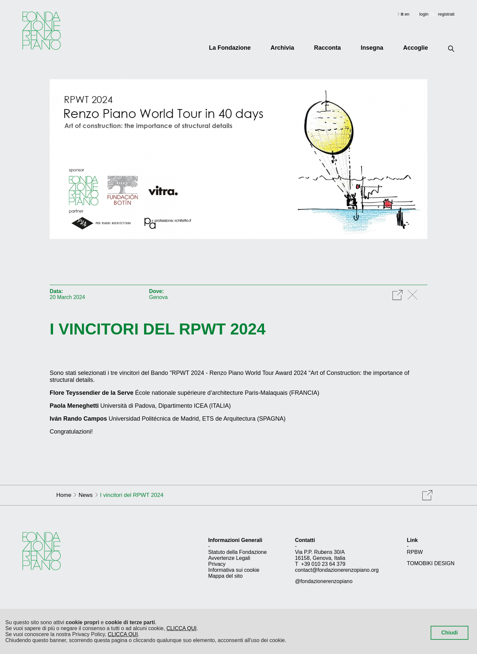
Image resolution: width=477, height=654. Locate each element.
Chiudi (449, 632)
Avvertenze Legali (229, 558)
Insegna (372, 47)
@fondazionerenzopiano (323, 581)
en (406, 14)
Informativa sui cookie (233, 570)
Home (63, 495)
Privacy (216, 564)
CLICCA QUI (182, 628)
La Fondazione (230, 47)
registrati (446, 14)
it (403, 14)
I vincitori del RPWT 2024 (158, 329)
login (423, 14)
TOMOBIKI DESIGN (430, 563)
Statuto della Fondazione (237, 552)
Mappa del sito (225, 576)
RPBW (415, 552)
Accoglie (415, 47)
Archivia (282, 47)
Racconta (327, 47)
